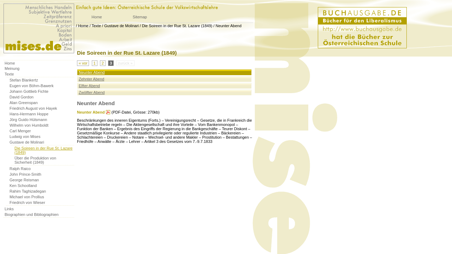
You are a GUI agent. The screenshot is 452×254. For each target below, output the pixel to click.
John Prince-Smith (25, 174)
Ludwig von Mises (25, 136)
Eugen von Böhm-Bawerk (32, 86)
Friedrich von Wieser (27, 202)
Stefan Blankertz (24, 80)
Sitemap (140, 17)
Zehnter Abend (91, 79)
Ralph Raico (20, 169)
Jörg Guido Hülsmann (28, 119)
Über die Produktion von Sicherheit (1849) (35, 160)
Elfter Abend (89, 86)
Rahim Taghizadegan (28, 191)
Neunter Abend (228, 26)
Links (9, 209)
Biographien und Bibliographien (32, 214)
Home (96, 17)
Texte (96, 26)
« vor (83, 63)
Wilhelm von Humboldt (29, 125)
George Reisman (24, 180)
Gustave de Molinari (121, 26)
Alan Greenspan (24, 103)
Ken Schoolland (23, 185)
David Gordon (22, 97)
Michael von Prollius (27, 197)
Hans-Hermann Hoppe (29, 114)
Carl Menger (20, 131)
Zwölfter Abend (92, 92)
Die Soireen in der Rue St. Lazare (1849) (177, 26)
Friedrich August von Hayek (33, 108)
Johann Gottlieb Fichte (29, 91)
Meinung (12, 68)
